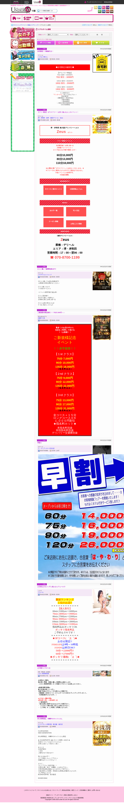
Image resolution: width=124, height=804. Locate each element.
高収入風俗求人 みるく (71, 795)
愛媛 (107, 11)
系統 (71, 34)
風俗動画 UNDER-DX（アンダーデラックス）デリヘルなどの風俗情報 (62, 798)
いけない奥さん (43, 57)
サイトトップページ (19, 25)
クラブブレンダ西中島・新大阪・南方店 (50, 724)
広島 (107, 7)
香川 (99, 11)
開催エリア (42, 34)
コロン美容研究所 (43, 673)
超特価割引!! (27, 18)
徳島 (103, 11)
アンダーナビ (58, 795)
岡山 (103, 7)
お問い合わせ (96, 790)
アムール (41, 592)
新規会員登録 (108, 2)
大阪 (95, 7)
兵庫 (99, 7)
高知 (111, 11)
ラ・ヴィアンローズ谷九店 (46, 448)
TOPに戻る (16, 18)
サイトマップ (56, 790)
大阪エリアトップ (32, 25)
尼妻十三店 (41, 318)
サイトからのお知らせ (44, 790)
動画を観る (38, 18)
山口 (111, 7)
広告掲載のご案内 (85, 790)
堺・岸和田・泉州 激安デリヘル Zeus (50, 118)
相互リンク (75, 790)
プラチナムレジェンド (45, 274)
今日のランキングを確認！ (49, 18)
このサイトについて (30, 790)
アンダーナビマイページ (94, 2)
